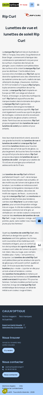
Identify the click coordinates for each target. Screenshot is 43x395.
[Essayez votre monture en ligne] (39, 245)
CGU (21, 386)
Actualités (7, 319)
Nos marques (25, 316)
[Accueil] (10, 5)
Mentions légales (8, 386)
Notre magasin (9, 316)
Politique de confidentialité (12, 388)
